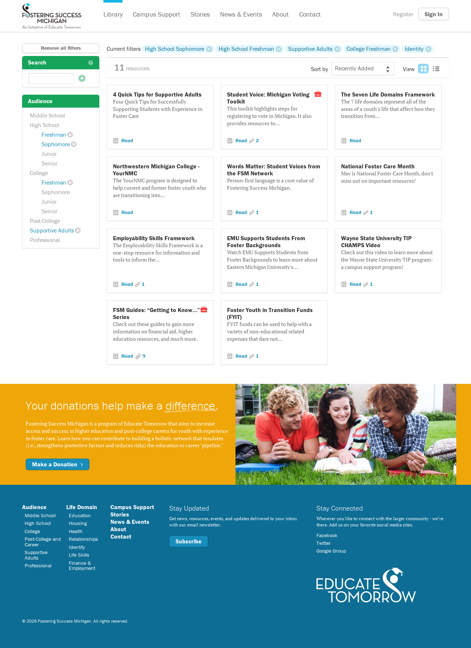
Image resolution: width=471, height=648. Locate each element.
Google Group (331, 550)
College (39, 172)
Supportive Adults (52, 230)
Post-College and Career (43, 541)
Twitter (323, 543)
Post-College (45, 220)
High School (44, 125)
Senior (49, 163)
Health (76, 531)
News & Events (241, 14)
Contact (310, 14)
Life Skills (79, 554)
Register (403, 14)
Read (126, 140)
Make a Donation (57, 464)
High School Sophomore (174, 48)
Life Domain (81, 507)
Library (113, 14)
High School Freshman (246, 48)
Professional (45, 240)
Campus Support (156, 14)
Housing (78, 523)
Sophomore (56, 144)
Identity (414, 48)
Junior (49, 153)
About (280, 14)
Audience (34, 507)
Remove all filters (61, 48)
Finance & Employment (82, 565)
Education (80, 515)
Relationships (83, 539)
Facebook (326, 535)
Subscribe (189, 541)
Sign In (434, 14)
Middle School (47, 115)
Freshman (54, 134)
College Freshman (369, 48)
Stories (200, 14)
